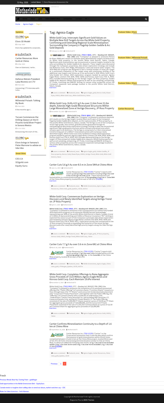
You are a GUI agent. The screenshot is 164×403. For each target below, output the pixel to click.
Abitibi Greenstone (89, 186)
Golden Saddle (102, 151)
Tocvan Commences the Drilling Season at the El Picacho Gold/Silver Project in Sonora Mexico (28, 121)
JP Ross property (103, 234)
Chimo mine (63, 189)
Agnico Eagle (87, 93)
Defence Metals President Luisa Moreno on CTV (27, 80)
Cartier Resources (99, 353)
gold (40, 19)
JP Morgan (62, 266)
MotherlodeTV (70, 51)
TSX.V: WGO (86, 55)
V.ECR (80, 189)
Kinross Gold (101, 93)
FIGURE (99, 179)
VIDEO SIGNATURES (52, 19)
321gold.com (21, 162)
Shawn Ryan (75, 154)
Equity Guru (21, 165)
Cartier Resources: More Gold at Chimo (26, 59)
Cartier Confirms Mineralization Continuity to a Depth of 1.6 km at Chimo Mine (81, 325)
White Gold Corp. (66, 95)
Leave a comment (59, 93)
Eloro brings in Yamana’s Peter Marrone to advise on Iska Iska (28, 145)
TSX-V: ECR (88, 172)
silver (33, 19)
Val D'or (85, 189)
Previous (54, 364)
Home (25, 19)
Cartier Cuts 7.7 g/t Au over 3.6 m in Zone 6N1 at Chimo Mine (81, 244)
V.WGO (57, 95)
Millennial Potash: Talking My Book (27, 102)
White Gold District (79, 95)
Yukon (88, 95)
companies (67, 19)
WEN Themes (89, 400)
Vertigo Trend (90, 154)
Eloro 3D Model (22, 41)
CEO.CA (19, 158)
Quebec (74, 189)
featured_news (74, 93)
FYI (86, 19)
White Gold (99, 154)
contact (79, 19)
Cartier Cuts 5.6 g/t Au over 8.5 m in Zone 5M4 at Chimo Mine (81, 164)
